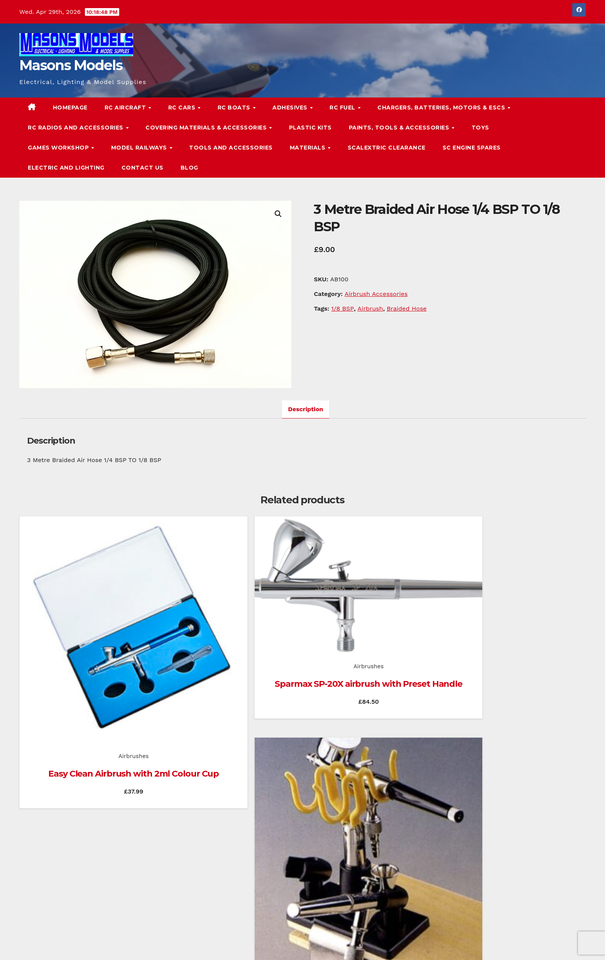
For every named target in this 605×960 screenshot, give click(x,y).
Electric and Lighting (66, 167)
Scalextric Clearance (387, 147)
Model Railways (140, 147)
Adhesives (290, 107)
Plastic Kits (310, 127)
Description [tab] (305, 409)
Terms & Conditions (562, 944)
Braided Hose (407, 308)
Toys (480, 127)
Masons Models (70, 65)
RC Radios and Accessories (76, 127)
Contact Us (143, 167)
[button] (564, 137)
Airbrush (370, 308)
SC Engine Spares (472, 147)
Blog (189, 167)
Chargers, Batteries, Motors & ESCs (442, 107)
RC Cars (182, 107)
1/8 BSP (342, 308)
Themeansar (168, 944)
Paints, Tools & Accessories (400, 127)
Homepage (70, 107)
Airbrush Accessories (376, 294)
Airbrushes (82, 652)
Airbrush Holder (374, 670)
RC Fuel (343, 107)
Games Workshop (59, 147)
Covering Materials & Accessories (207, 127)
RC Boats (235, 107)
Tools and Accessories (231, 147)
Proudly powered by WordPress (58, 944)
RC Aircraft (126, 107)
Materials (308, 147)
